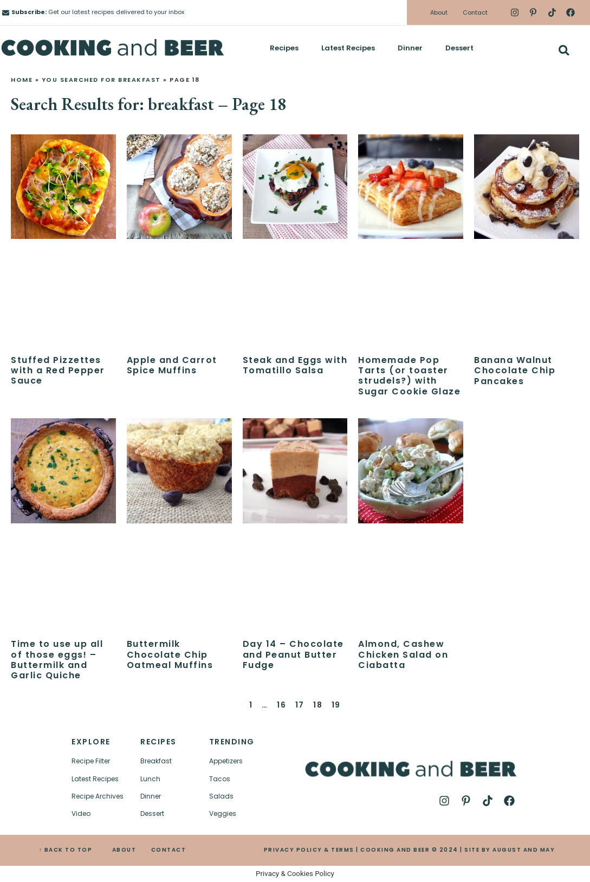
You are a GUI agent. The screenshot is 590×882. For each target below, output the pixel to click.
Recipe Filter (91, 761)
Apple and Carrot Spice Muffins (172, 365)
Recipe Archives (98, 796)
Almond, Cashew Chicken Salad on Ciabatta (403, 654)
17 (299, 704)
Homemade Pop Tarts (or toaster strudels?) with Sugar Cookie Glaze (409, 376)
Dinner (410, 48)
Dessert (459, 48)
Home (22, 79)
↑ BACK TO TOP (66, 850)
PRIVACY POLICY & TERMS (309, 850)
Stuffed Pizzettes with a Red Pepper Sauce (58, 370)
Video (81, 813)
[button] (564, 50)
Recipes (284, 48)
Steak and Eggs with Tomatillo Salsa (295, 365)
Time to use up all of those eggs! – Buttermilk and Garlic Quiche (57, 660)
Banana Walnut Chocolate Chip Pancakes (514, 370)
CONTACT (168, 850)
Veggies (222, 813)
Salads (221, 796)
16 (281, 704)
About (439, 12)
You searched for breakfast (101, 79)
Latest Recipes (348, 48)
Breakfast (156, 761)
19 (336, 704)
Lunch (150, 778)
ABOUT (124, 850)
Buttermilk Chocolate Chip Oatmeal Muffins (170, 654)
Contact (475, 12)
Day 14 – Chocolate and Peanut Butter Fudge (293, 654)
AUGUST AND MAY (523, 850)
